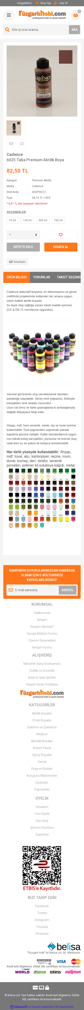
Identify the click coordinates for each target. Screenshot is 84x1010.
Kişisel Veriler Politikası (42, 684)
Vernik (42, 762)
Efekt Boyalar (42, 720)
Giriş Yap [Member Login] (43, 3)
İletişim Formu (42, 647)
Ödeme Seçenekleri (42, 640)
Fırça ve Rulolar (42, 768)
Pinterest (42, 934)
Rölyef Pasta (42, 748)
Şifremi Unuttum (42, 827)
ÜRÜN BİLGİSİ (17, 277)
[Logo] (42, 15)
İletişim (42, 620)
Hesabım (42, 807)
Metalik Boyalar (42, 741)
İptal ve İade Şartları (42, 677)
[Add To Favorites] (61, 234)
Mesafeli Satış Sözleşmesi (42, 663)
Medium (42, 734)
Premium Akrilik (41, 180)
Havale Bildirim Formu (42, 633)
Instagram (42, 920)
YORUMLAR (41, 277)
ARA (75, 29)
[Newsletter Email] (42, 590)
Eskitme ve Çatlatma (42, 727)
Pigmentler (42, 789)
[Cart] (75, 15)
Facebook (42, 906)
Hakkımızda (42, 613)
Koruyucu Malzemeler (42, 775)
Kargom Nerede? (42, 626)
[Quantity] (23, 234)
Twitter (42, 913)
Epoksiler (42, 782)
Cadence (15, 154)
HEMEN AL (60, 247)
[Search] (42, 29)
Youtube (42, 927)
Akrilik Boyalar (42, 713)
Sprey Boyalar (42, 755)
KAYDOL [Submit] (68, 590)
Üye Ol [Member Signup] (61, 3)
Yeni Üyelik (42, 814)
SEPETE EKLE (23, 247)
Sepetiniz (42, 834)
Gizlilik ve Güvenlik (42, 670)
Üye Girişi (42, 820)
